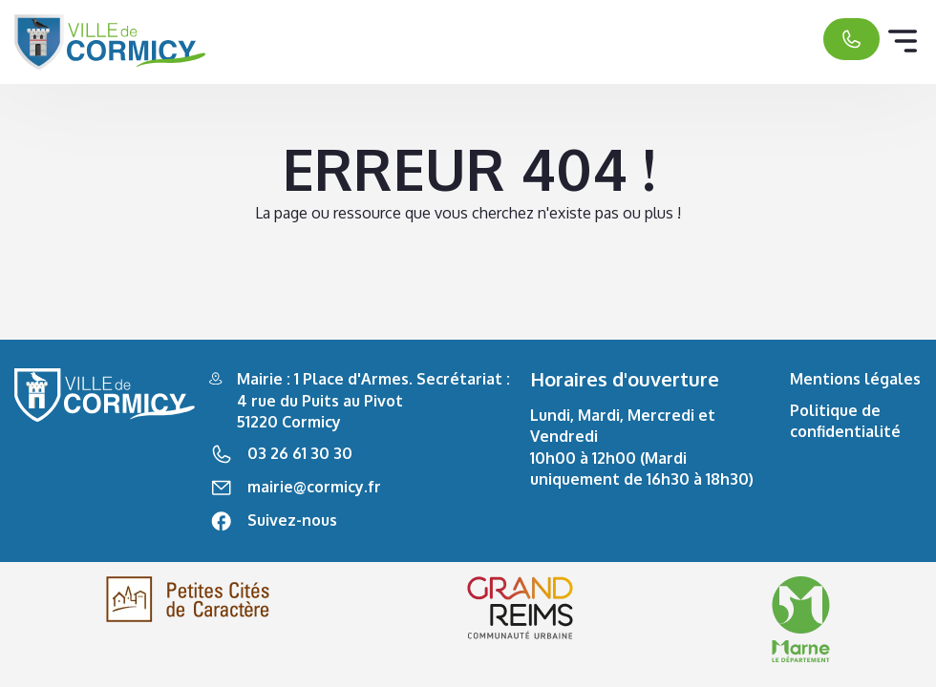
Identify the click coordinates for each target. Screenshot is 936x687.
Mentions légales (855, 378)
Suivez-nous (292, 520)
